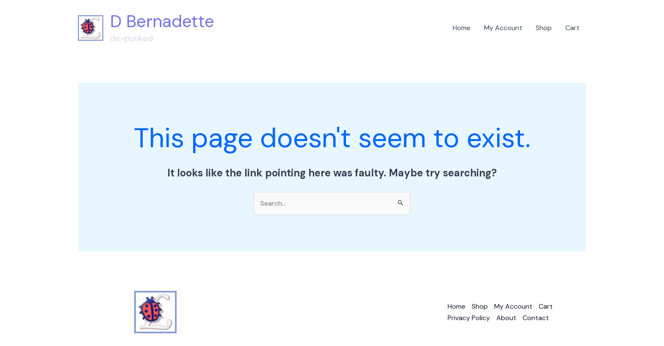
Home (461, 27)
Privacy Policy (469, 317)
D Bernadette (162, 21)
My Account (503, 27)
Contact (536, 317)
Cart (572, 27)
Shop (544, 27)
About (506, 317)
